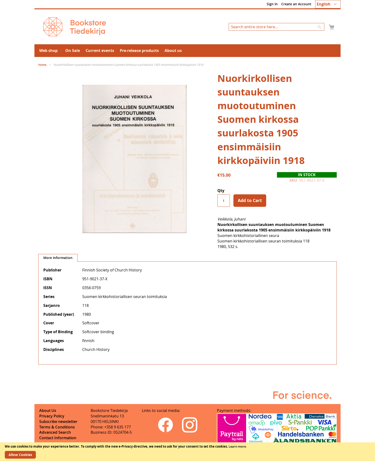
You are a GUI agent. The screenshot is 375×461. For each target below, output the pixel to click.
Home (42, 65)
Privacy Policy (51, 416)
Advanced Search (55, 432)
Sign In (272, 4)
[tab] (57, 258)
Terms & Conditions (57, 427)
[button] (328, 4)
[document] (187, 452)
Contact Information (57, 437)
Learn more (237, 446)
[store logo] (74, 26)
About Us (47, 410)
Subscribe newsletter (58, 421)
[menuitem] (49, 50)
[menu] (187, 50)
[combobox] (276, 27)
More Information (57, 257)
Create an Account (296, 4)
